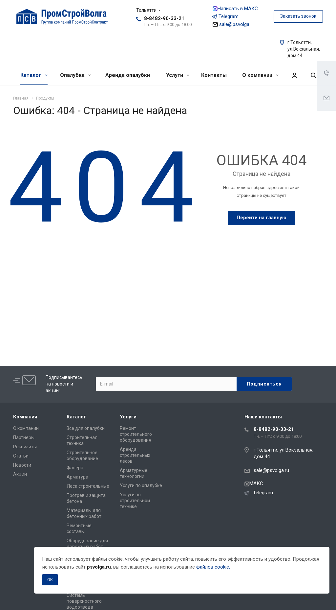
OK (50, 579)
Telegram (226, 16)
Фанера (75, 467)
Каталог (34, 75)
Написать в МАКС (235, 9)
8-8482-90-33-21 (164, 18)
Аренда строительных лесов (135, 455)
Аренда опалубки (127, 75)
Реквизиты (25, 446)
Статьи (21, 455)
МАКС (253, 483)
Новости (22, 465)
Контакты (214, 75)
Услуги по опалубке (141, 485)
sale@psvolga (231, 24)
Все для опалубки (86, 428)
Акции (20, 474)
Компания (25, 417)
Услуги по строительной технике (135, 500)
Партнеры (23, 437)
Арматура (77, 477)
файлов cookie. (213, 567)
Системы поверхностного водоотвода (84, 601)
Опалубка (75, 75)
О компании (260, 75)
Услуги (177, 75)
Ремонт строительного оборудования (136, 434)
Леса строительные (88, 486)
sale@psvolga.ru (271, 470)
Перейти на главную (261, 218)
